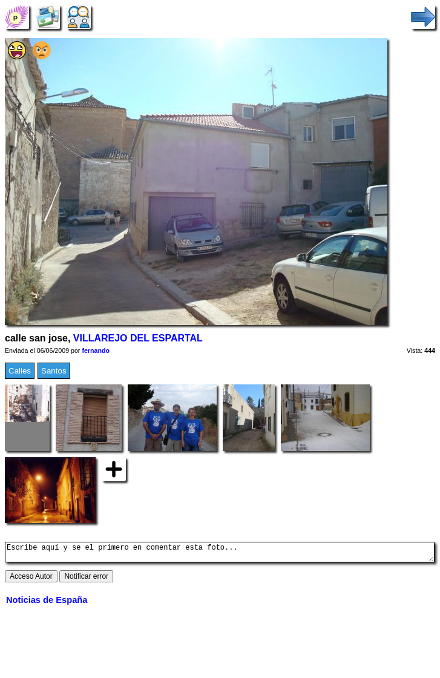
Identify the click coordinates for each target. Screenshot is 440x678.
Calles (19, 370)
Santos (54, 370)
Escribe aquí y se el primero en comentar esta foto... (220, 554)
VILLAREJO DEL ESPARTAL (138, 338)
